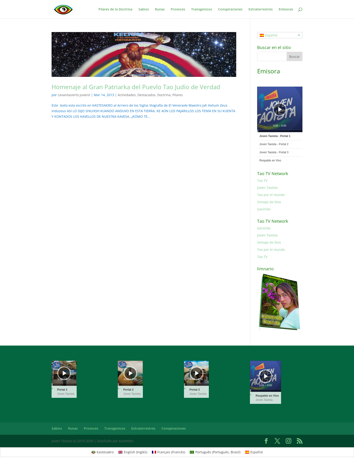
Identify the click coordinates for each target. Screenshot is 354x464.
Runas (160, 9)
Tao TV (262, 180)
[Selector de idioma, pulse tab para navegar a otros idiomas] (279, 35)
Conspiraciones (230, 9)
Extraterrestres (261, 9)
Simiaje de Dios (269, 202)
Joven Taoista (267, 187)
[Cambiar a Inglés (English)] (133, 452)
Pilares (177, 95)
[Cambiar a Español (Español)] (254, 452)
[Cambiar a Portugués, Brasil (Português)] (215, 452)
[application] (279, 109)
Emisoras (286, 9)
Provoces (178, 9)
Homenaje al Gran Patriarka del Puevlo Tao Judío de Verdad (136, 87)
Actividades (127, 95)
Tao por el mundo (271, 195)
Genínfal (263, 209)
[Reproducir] (280, 109)
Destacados (146, 95)
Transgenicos (201, 9)
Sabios (143, 9)
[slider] (279, 131)
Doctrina (163, 95)
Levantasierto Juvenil (74, 95)
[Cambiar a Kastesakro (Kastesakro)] (102, 452)
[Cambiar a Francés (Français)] (169, 452)
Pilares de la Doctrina (115, 9)
